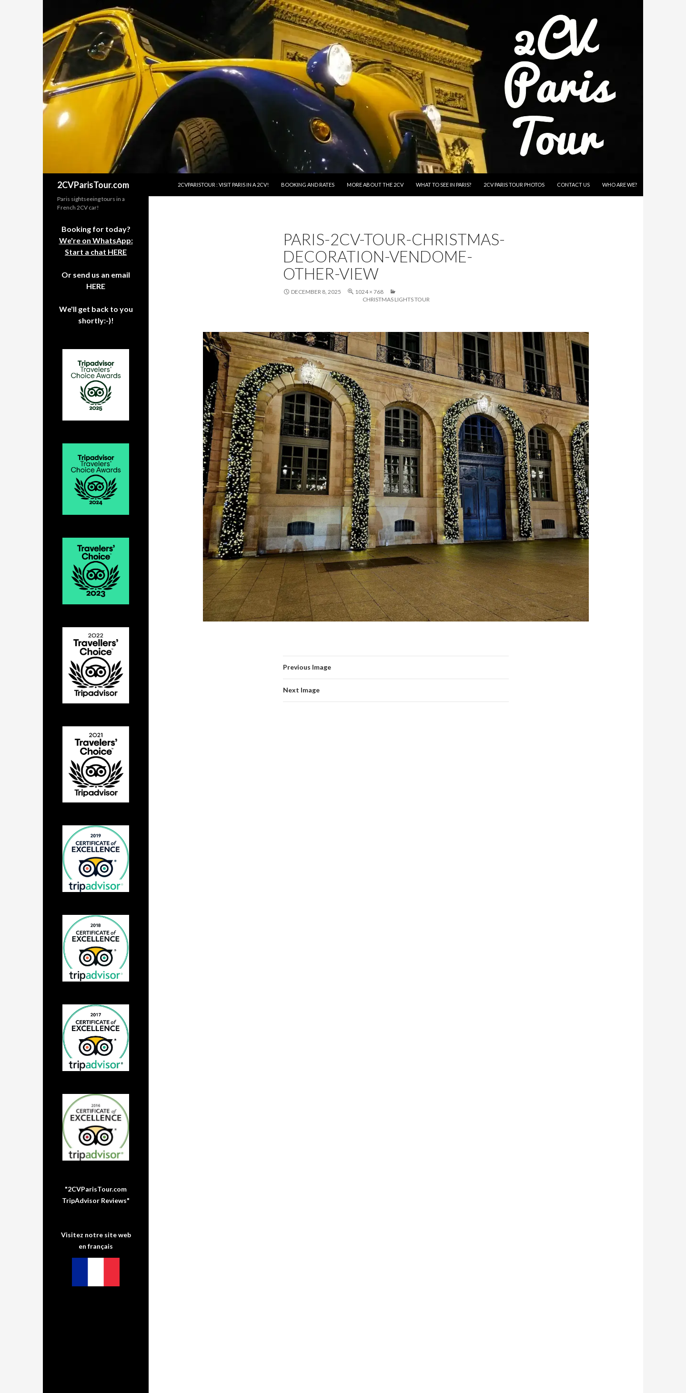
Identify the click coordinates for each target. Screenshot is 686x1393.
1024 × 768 (369, 291)
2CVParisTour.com (93, 185)
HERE (95, 286)
